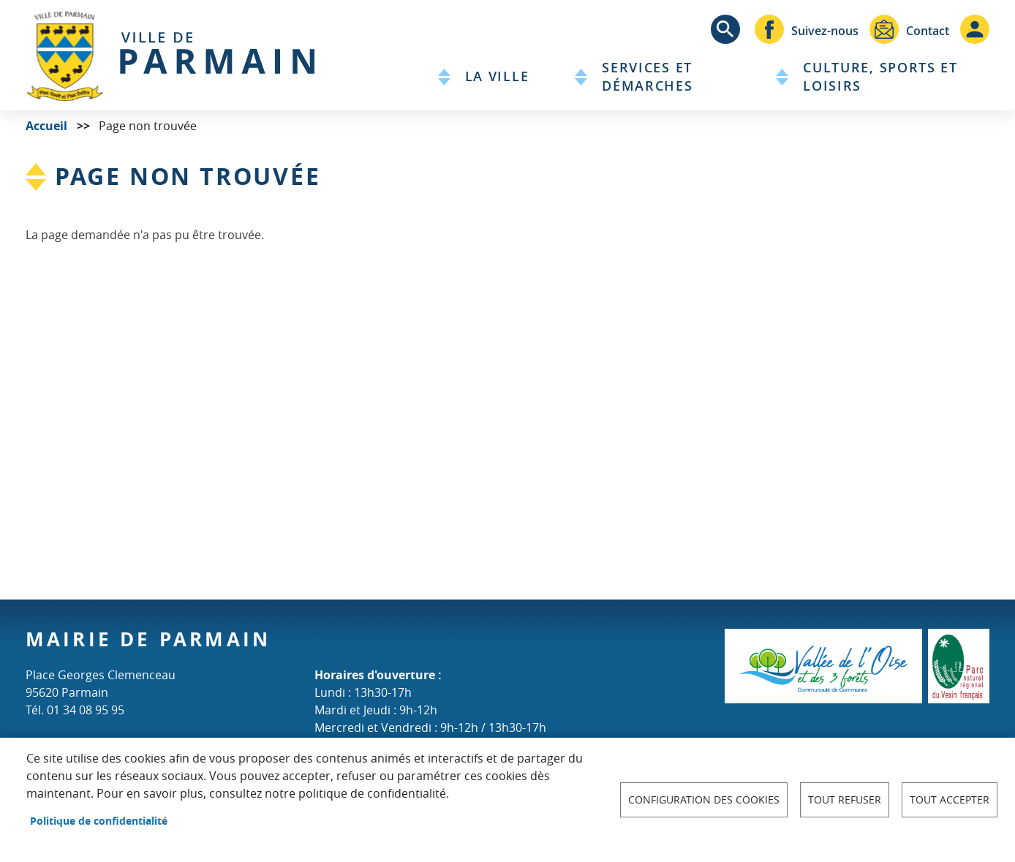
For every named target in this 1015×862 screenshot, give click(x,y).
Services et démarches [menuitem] (647, 76)
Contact (927, 31)
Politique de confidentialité (98, 821)
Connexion (974, 29)
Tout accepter (949, 799)
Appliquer (725, 29)
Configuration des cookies (704, 799)
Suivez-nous (825, 31)
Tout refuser (844, 799)
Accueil (46, 126)
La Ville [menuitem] (497, 76)
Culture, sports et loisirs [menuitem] (880, 76)
